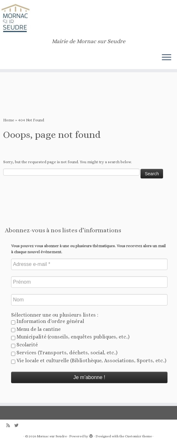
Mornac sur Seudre (52, 436)
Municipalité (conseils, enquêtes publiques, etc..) (70, 337)
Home (8, 120)
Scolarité (24, 345)
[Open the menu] (166, 57)
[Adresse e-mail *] (89, 264)
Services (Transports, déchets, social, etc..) (64, 353)
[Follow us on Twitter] (18, 425)
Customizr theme (138, 436)
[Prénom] (89, 282)
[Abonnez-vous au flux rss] (10, 425)
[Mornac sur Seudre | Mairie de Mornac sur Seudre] (88, 19)
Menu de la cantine (36, 329)
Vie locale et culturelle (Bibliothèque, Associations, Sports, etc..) (88, 360)
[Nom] (89, 300)
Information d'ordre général (47, 321)
